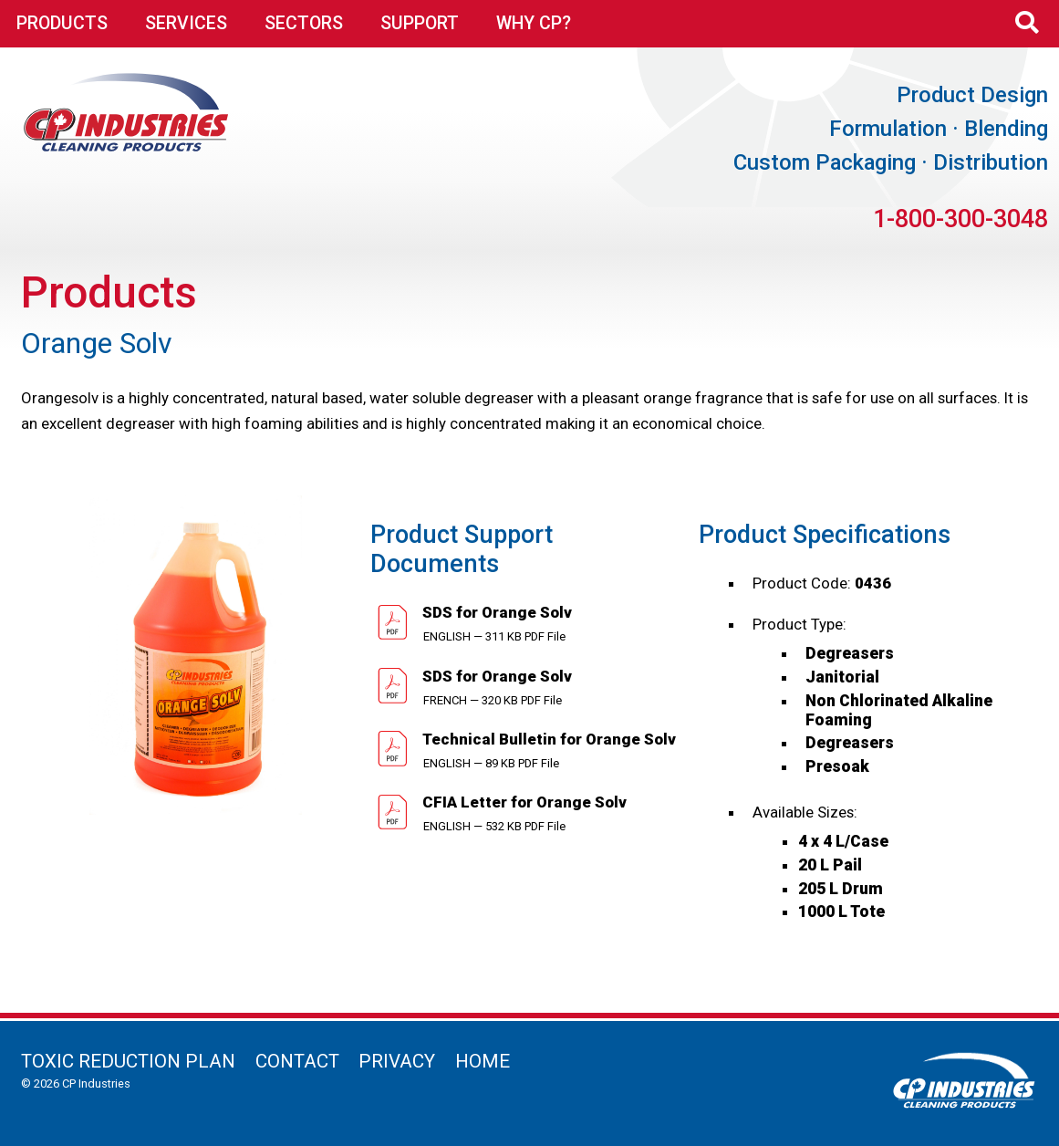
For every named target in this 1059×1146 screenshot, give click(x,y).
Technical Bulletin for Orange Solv (547, 739)
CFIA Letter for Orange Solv (523, 802)
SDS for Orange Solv (495, 612)
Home (482, 1061)
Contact (297, 1061)
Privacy (396, 1061)
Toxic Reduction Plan (128, 1061)
